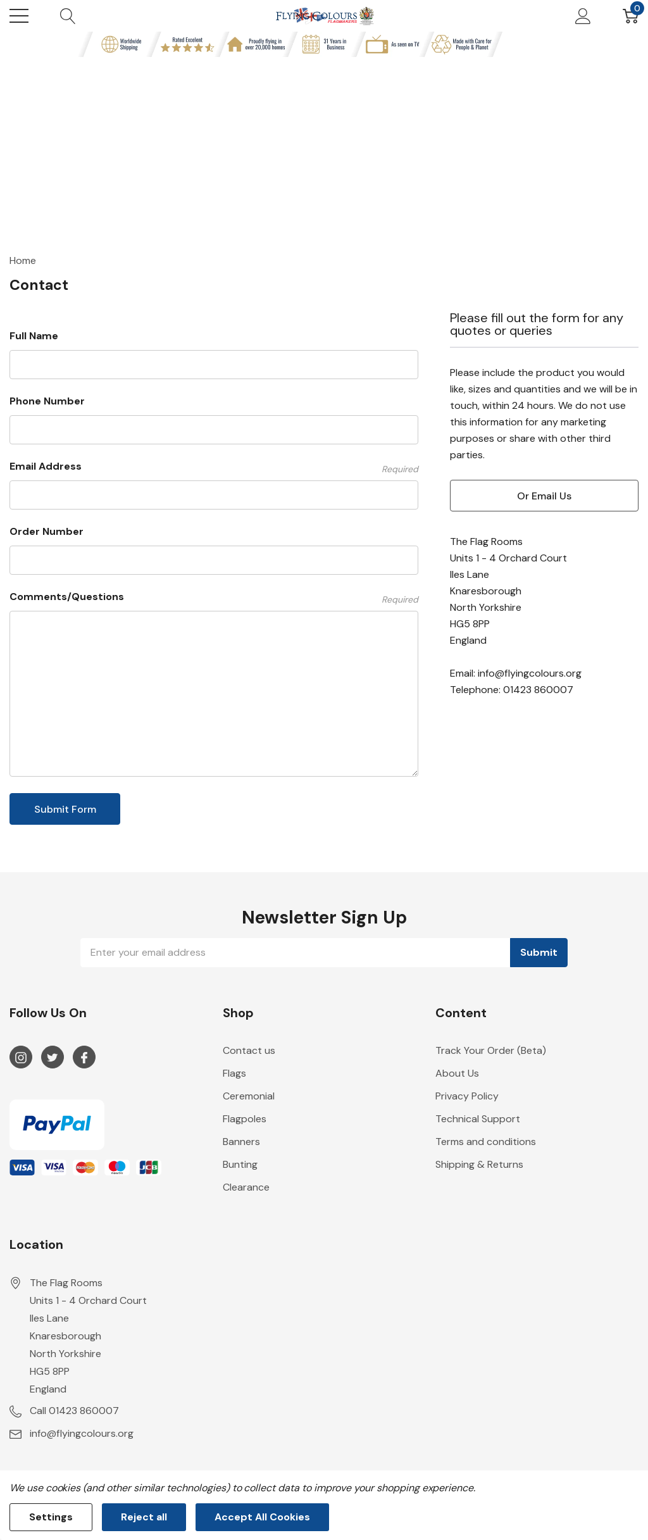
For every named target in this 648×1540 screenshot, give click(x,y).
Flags (234, 1073)
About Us (457, 1073)
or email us (544, 496)
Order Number (46, 531)
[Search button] (68, 16)
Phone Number (47, 401)
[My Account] (583, 16)
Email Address (213, 467)
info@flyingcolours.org (530, 673)
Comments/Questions (213, 597)
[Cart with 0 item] (631, 16)
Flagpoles (244, 1118)
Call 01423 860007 (74, 1410)
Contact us (249, 1050)
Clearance (246, 1187)
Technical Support (477, 1118)
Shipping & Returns (479, 1164)
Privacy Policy (467, 1096)
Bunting (240, 1164)
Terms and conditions (485, 1141)
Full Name (33, 335)
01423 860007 (538, 689)
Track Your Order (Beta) (490, 1050)
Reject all (144, 1517)
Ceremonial (249, 1096)
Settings (51, 1517)
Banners (241, 1141)
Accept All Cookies (262, 1517)
